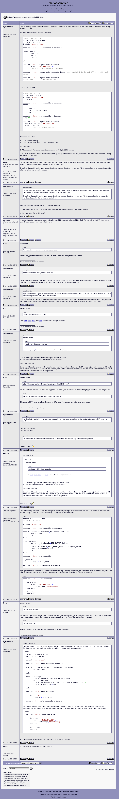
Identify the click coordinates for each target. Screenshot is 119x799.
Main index (41, 791)
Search (58, 9)
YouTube (74, 794)
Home (52, 9)
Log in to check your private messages (56, 11)
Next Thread (109, 769)
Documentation (57, 791)
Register (63, 9)
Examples (66, 791)
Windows (17, 17)
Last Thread (100, 769)
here (25, 321)
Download (48, 791)
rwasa (64, 797)
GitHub (69, 794)
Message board (74, 791)
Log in (71, 11)
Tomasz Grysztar (57, 794)
